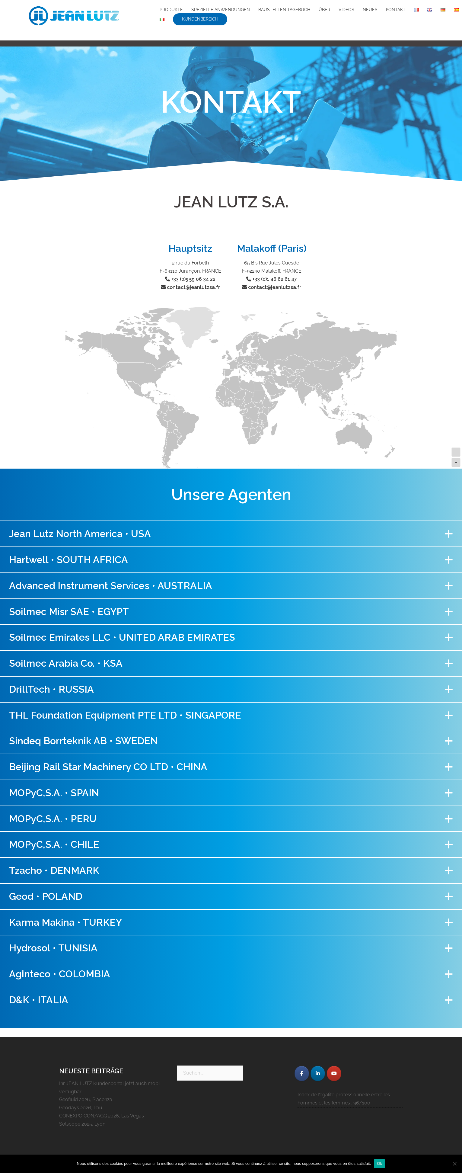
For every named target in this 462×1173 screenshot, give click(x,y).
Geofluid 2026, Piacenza (85, 1099)
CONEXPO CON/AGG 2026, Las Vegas (101, 1116)
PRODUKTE (171, 9)
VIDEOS (346, 9)
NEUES (370, 9)
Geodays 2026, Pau (80, 1108)
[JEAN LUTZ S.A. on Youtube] (334, 1073)
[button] (231, 533)
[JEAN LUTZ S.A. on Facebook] (302, 1073)
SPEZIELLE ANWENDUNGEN (220, 9)
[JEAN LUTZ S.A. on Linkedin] (318, 1073)
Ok (379, 1163)
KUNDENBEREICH (200, 19)
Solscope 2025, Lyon (82, 1124)
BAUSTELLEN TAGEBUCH (284, 9)
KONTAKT (396, 9)
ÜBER (324, 9)
